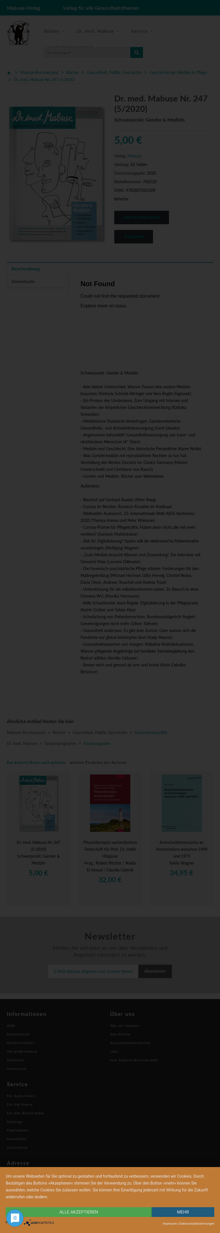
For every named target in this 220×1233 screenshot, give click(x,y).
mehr (183, 1212)
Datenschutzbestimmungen (196, 1223)
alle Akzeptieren (79, 1212)
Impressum (170, 1223)
